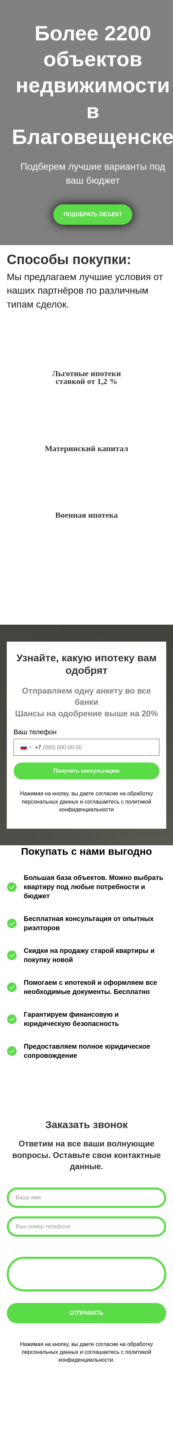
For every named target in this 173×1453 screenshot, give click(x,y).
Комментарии (28, 1250)
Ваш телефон (35, 732)
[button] (92, 214)
